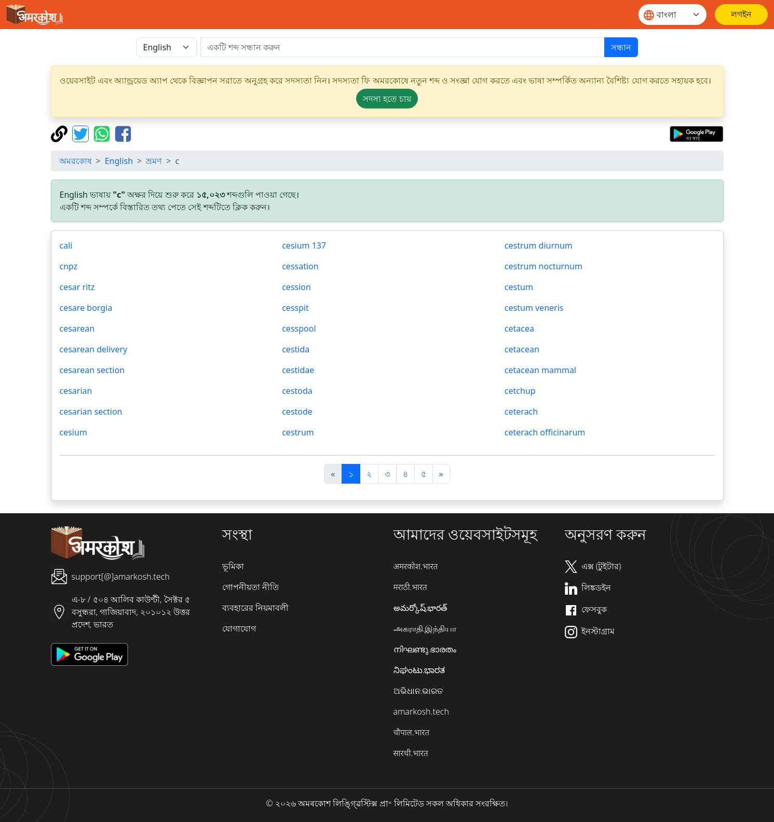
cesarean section (92, 370)
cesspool (299, 328)
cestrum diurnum (539, 245)
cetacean (522, 349)
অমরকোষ (75, 161)
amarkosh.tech (421, 711)
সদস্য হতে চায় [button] (387, 98)
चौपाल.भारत (411, 732)
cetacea (519, 328)
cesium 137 (304, 245)
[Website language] (673, 14)
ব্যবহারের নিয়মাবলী (255, 607)
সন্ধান (621, 47)
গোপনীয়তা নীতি (250, 587)
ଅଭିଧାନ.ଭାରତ (418, 690)
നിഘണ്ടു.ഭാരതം (425, 649)
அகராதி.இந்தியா (425, 628)
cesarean (77, 328)
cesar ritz (77, 287)
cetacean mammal (540, 370)
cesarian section (91, 411)
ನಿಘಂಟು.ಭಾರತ (419, 670)
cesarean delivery (94, 349)
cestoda (297, 390)
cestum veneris (534, 307)
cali (66, 245)
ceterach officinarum (545, 432)
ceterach (521, 411)
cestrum (298, 432)
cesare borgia (86, 307)
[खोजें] (402, 47)
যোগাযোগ (239, 628)
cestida (295, 349)
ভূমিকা (233, 566)
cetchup (520, 390)
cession (296, 287)
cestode (297, 411)
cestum (519, 287)
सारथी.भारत (410, 753)
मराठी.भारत (410, 587)
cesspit (295, 307)
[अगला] (441, 474)
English (119, 161)
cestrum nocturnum (543, 266)
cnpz (69, 266)
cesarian (76, 390)
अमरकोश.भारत (415, 566)
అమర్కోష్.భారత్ (420, 607)
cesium (73, 432)
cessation (300, 266)
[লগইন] (741, 14)
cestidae (298, 370)
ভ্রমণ (154, 161)
